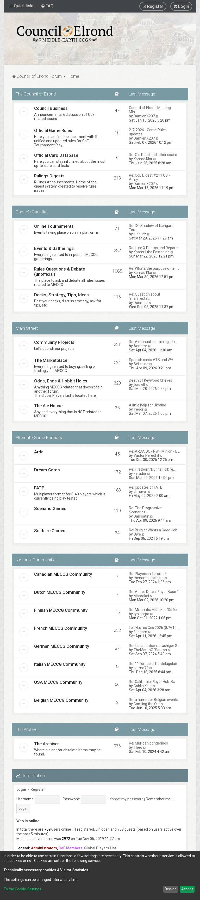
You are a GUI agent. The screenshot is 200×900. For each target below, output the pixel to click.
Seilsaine (141, 364)
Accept (187, 889)
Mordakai (141, 596)
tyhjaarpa (141, 614)
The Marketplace (50, 360)
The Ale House (48, 405)
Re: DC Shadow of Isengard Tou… (151, 228)
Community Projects (54, 342)
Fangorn (140, 632)
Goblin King (143, 686)
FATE (39, 487)
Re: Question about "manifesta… (144, 296)
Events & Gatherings (54, 248)
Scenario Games (50, 508)
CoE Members (71, 848)
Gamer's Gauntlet (32, 211)
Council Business (51, 108)
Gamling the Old (147, 704)
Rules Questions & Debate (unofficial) (59, 271)
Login (21, 789)
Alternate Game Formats (39, 437)
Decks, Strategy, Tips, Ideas (61, 294)
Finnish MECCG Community (61, 610)
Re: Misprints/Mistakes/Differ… (154, 610)
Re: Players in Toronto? (147, 574)
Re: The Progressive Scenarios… (145, 510)
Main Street (27, 328)
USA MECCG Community (58, 682)
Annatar (140, 346)
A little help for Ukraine (147, 405)
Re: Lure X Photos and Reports (154, 248)
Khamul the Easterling (152, 252)
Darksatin (141, 516)
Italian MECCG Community (59, 664)
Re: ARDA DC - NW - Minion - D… (154, 451)
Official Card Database (56, 155)
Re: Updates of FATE (145, 487)
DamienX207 (144, 116)
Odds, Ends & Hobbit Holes (60, 380)
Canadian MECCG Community (63, 574)
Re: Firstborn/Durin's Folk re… (152, 469)
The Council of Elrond (36, 94)
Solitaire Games (49, 530)
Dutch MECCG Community (59, 592)
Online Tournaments (54, 226)
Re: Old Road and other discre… (154, 155)
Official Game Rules (53, 130)
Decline (171, 889)
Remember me (160, 799)
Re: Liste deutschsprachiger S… (154, 646)
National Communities (37, 559)
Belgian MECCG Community (61, 700)
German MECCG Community (61, 646)
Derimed (141, 303)
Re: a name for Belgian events (153, 700)
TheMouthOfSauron (150, 650)
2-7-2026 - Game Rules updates (148, 132)
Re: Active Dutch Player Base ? (154, 592)
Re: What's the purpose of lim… (154, 268)
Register (37, 789)
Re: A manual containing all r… (153, 342)
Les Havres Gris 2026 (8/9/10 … (154, 628)
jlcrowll (139, 384)
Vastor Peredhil (146, 455)
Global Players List (100, 848)
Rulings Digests (49, 175)
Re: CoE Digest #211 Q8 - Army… (149, 177)
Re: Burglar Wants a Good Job (153, 530)
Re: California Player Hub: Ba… (153, 682)
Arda (38, 451)
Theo (138, 747)
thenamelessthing (149, 578)
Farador (140, 473)
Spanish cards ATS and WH (151, 360)
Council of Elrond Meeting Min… (150, 110)
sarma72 (141, 668)
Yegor (138, 409)
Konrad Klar (143, 159)
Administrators (44, 848)
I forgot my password (126, 799)
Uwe (137, 534)
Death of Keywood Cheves (150, 380)
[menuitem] (47, 6)
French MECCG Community (60, 628)
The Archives (28, 729)
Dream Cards (47, 469)
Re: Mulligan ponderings (148, 743)
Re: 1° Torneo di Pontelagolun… (154, 664)
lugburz (140, 234)
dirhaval (140, 491)
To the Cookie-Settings (22, 889)
